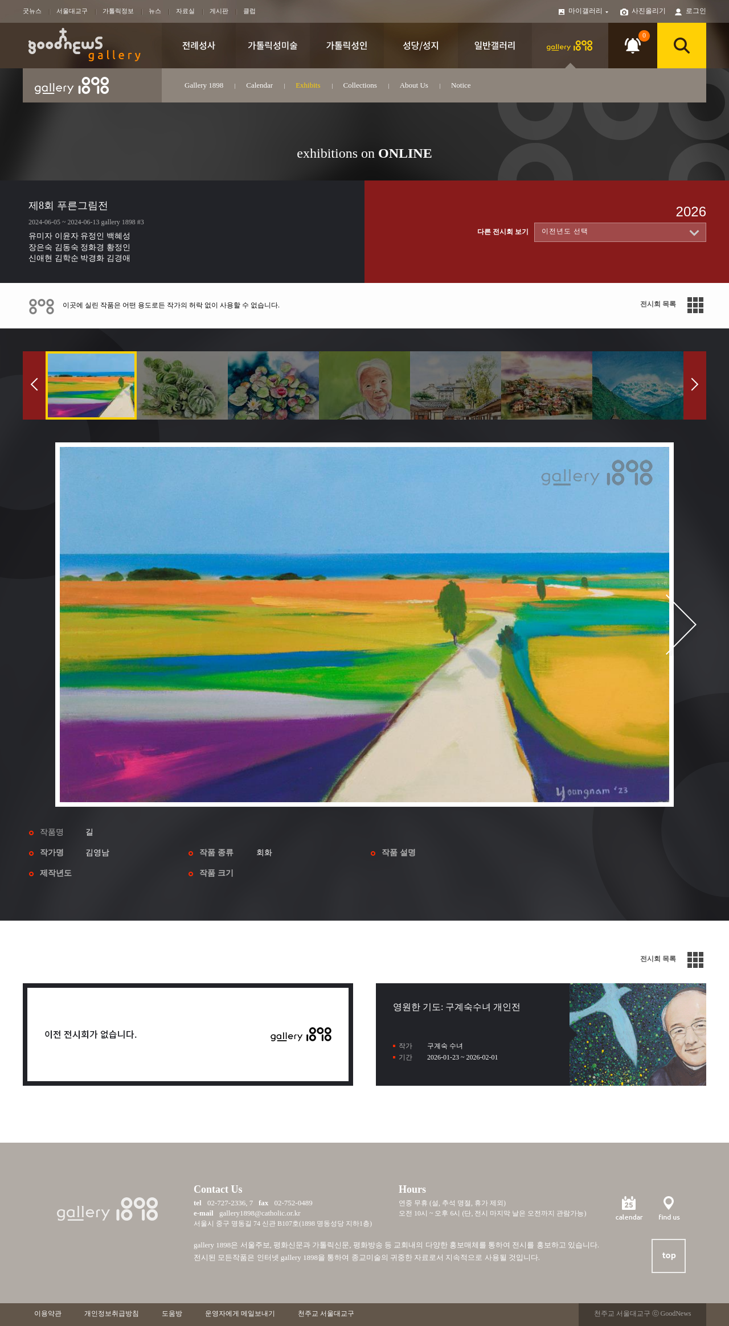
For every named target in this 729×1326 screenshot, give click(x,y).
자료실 (185, 10)
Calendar (259, 85)
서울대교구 (72, 10)
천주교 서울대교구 (326, 1313)
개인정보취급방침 (111, 1313)
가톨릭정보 (118, 10)
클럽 (249, 10)
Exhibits (308, 85)
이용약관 (48, 1313)
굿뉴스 (32, 10)
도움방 (172, 1313)
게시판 (219, 10)
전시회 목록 (658, 304)
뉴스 (155, 10)
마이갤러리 (588, 11)
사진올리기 (649, 11)
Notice (461, 85)
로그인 (696, 11)
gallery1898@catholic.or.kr (260, 1213)
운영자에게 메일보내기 (240, 1313)
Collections (360, 85)
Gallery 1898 (204, 85)
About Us (414, 85)
